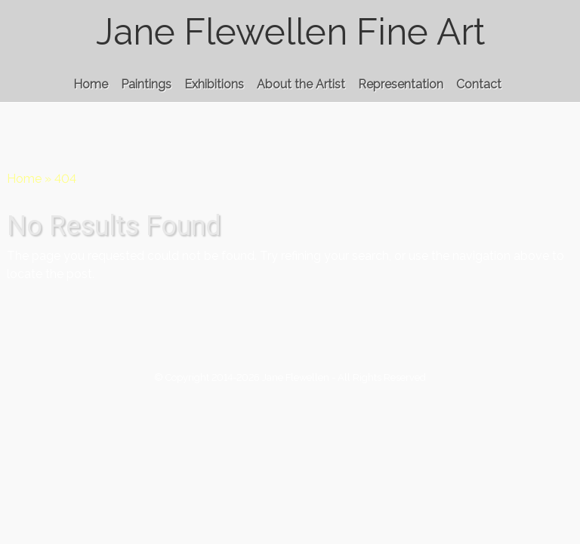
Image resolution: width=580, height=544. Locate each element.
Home (90, 84)
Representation (400, 84)
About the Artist (301, 84)
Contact (478, 84)
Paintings (146, 84)
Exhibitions (214, 84)
